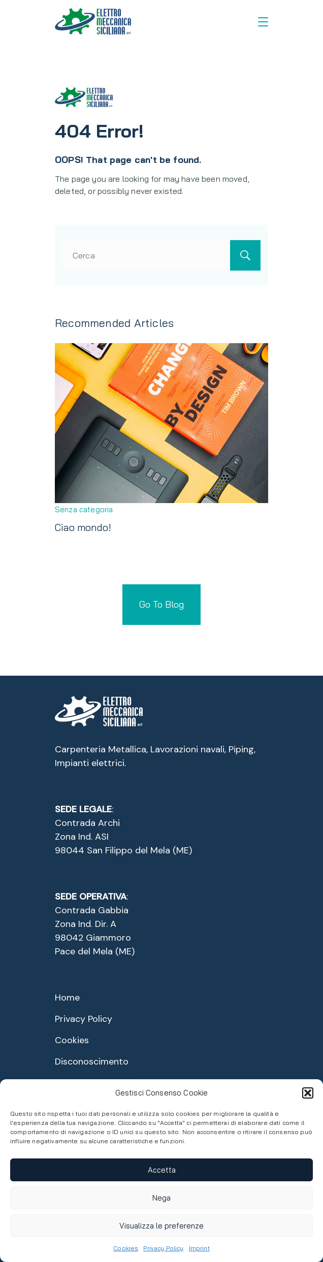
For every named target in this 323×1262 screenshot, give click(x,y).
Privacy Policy (163, 1248)
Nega (161, 1198)
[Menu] (263, 22)
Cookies (125, 1248)
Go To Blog (161, 604)
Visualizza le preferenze (161, 1226)
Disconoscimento (91, 1061)
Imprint (199, 1248)
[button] (308, 1093)
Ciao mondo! (83, 527)
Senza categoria (84, 509)
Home (67, 997)
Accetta (162, 1170)
